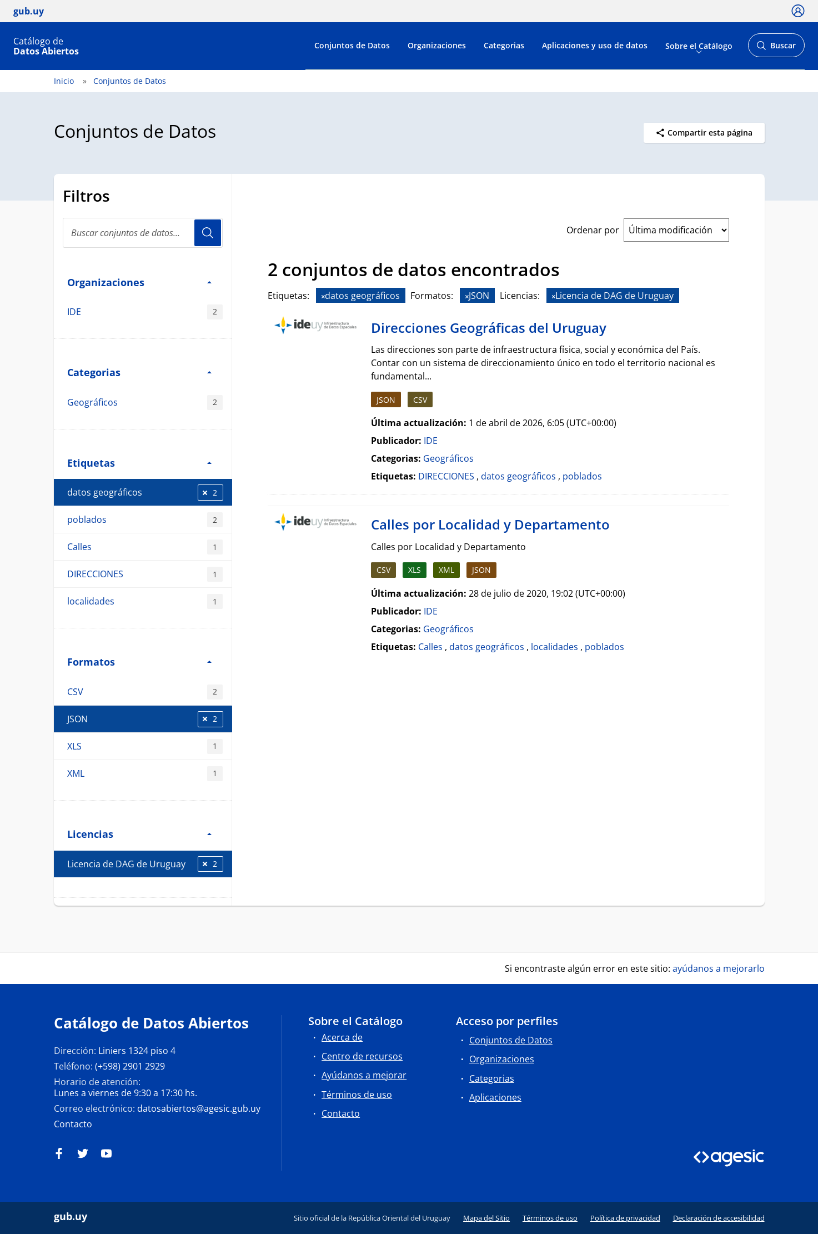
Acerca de (342, 1037)
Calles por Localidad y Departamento (490, 524)
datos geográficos (145, 492)
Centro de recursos (362, 1056)
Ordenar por (592, 230)
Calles (145, 546)
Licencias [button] (139, 834)
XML (145, 773)
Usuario (207, 232)
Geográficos (145, 402)
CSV (145, 692)
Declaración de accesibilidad (719, 1218)
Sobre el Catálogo (698, 45)
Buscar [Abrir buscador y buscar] (776, 48)
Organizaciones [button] (139, 282)
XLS (145, 746)
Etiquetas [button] (139, 462)
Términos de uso (357, 1094)
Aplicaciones (495, 1097)
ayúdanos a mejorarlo (719, 968)
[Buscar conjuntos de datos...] (142, 232)
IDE (145, 311)
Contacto (73, 1124)
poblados (145, 519)
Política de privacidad (625, 1218)
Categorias (504, 45)
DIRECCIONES (145, 574)
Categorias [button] (139, 372)
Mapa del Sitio (486, 1218)
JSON (145, 719)
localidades (145, 601)
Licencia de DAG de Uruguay (145, 864)
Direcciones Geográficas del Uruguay (488, 327)
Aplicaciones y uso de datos (595, 45)
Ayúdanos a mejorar (364, 1075)
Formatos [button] (139, 661)
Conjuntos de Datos (352, 45)
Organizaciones (437, 45)
